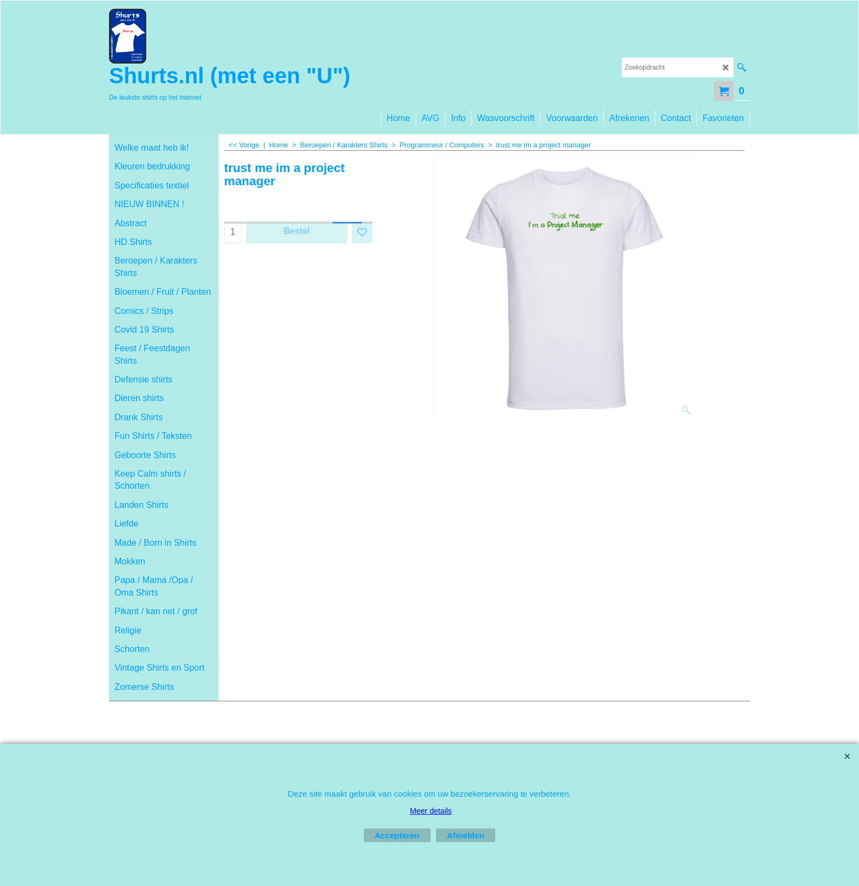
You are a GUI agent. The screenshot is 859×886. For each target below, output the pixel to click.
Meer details (430, 811)
